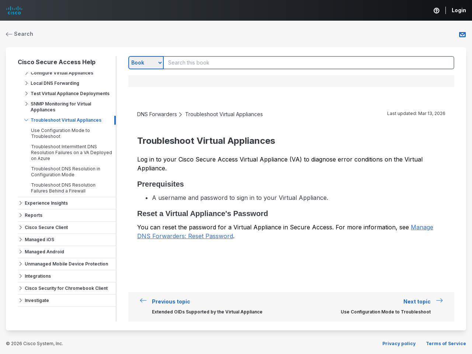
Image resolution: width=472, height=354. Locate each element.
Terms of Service (446, 343)
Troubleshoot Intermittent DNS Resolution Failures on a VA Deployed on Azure (71, 152)
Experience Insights (46, 203)
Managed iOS (39, 239)
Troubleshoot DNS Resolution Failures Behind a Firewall (63, 188)
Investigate (37, 300)
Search (19, 34)
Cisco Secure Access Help (57, 62)
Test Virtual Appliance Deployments (70, 93)
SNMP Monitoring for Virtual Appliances (61, 106)
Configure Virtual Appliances (62, 73)
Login (459, 10)
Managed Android (44, 251)
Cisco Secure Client (46, 227)
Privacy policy (399, 343)
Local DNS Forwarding (55, 83)
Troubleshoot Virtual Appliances (66, 120)
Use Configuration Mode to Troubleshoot (60, 133)
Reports (33, 215)
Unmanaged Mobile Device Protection (66, 264)
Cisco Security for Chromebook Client (66, 288)
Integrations (38, 276)
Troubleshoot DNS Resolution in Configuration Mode (65, 171)
